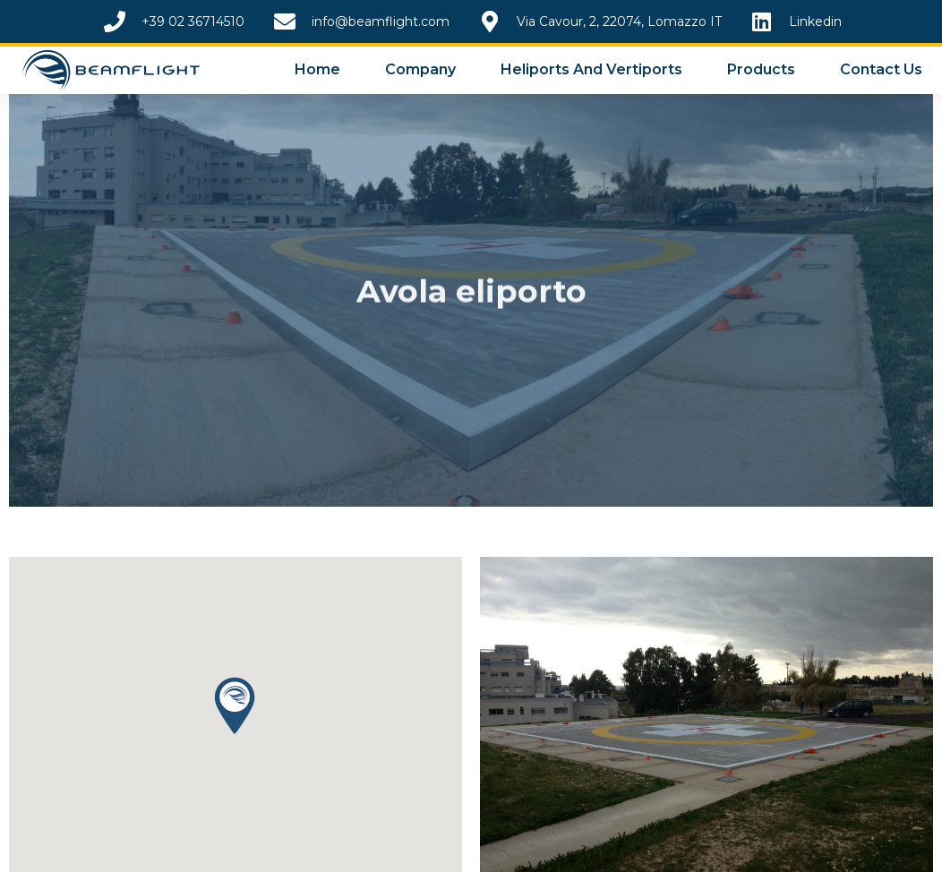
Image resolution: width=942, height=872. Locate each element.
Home (317, 69)
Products (761, 69)
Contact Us (881, 69)
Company (420, 69)
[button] (235, 705)
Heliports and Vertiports (591, 69)
